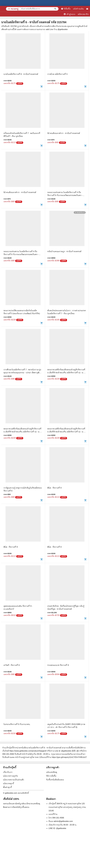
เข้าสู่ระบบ (69, 14)
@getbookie (61, 828)
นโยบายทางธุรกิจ (10, 776)
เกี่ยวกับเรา (8, 772)
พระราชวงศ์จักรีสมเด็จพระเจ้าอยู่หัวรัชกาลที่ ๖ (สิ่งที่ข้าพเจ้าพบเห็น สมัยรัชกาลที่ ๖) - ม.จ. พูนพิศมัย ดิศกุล (66, 373)
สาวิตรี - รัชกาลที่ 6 (12, 665)
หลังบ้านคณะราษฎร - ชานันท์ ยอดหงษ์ (64, 251)
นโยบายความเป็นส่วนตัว (13, 780)
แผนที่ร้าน (53, 814)
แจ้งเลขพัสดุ (51, 772)
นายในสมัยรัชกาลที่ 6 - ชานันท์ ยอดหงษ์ (21, 74)
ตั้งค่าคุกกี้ (7, 787)
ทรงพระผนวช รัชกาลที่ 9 (58, 665)
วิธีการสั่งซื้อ (51, 776)
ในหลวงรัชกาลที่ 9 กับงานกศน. (17, 724)
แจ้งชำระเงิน (78, 9)
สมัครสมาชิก (83, 14)
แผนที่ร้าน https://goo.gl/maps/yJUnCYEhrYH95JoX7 (64, 757)
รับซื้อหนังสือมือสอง (55, 780)
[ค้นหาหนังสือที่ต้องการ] (55, 9)
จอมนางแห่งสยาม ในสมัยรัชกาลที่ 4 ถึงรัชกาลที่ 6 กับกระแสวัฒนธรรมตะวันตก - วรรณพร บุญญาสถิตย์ (65, 195)
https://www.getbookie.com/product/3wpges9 (27, 751)
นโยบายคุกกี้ (8, 783)
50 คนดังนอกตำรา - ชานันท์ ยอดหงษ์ (63, 133)
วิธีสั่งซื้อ (66, 8)
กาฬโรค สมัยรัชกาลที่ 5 (57, 74)
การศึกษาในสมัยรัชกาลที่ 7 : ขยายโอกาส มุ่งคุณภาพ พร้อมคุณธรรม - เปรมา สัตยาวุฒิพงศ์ (22, 373)
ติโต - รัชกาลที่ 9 (54, 488)
